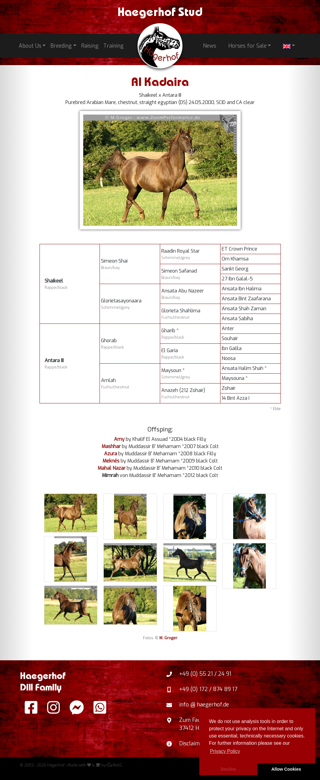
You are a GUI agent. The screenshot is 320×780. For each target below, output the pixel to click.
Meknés (111, 461)
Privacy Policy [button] (225, 751)
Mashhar (111, 446)
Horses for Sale (247, 45)
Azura (110, 453)
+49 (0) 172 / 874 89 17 (208, 689)
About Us (30, 45)
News (209, 45)
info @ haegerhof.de (204, 704)
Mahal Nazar (111, 468)
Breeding (61, 45)
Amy (119, 439)
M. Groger (168, 637)
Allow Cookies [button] (286, 769)
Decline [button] (228, 769)
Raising (90, 45)
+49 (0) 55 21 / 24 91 (205, 673)
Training (113, 45)
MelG (114, 765)
